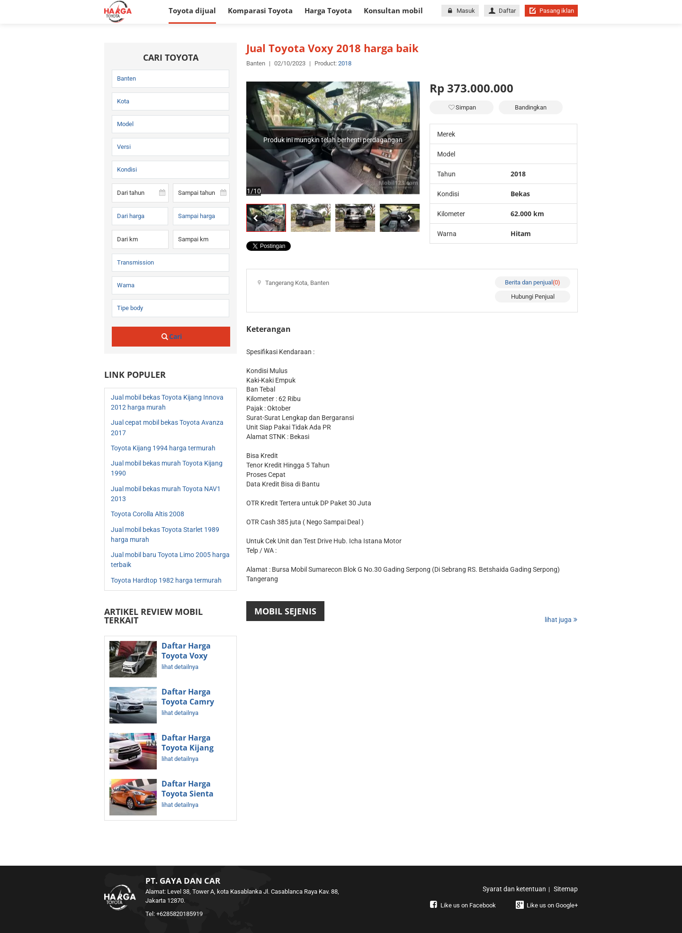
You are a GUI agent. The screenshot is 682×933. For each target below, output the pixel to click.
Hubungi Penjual (533, 296)
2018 (344, 63)
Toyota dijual (192, 10)
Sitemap (566, 889)
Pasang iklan (551, 10)
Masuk (460, 10)
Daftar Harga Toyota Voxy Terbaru (186, 656)
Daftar (502, 10)
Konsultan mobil (393, 10)
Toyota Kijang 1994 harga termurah (163, 448)
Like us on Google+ (546, 905)
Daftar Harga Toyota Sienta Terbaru (188, 794)
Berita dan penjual (532, 282)
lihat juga (561, 619)
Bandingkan (531, 107)
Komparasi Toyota (260, 10)
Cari (171, 336)
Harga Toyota (328, 10)
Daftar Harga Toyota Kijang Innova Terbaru (191, 748)
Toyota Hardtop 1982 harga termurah (166, 580)
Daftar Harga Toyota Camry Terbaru (188, 702)
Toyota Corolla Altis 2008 (147, 514)
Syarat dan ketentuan (514, 889)
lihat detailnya (180, 666)
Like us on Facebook (462, 905)
